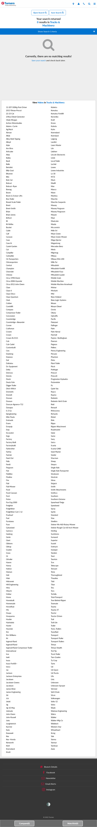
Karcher (9, 727)
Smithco (54, 493)
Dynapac (9, 407)
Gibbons (9, 543)
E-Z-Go (9, 411)
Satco (53, 442)
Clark (8, 300)
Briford (9, 218)
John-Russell (11, 717)
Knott (8, 752)
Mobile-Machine (57, 281)
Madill (53, 183)
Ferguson (9, 468)
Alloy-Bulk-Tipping (13, 139)
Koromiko (54, 117)
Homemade (10, 603)
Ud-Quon (54, 670)
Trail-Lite (54, 622)
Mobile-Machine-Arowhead (61, 284)
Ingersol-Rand (11, 641)
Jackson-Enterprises (14, 676)
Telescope (54, 566)
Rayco (53, 392)
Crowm (9, 332)
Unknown (55, 682)
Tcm (52, 562)
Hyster (8, 626)
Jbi (7, 695)
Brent (8, 205)
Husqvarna (10, 616)
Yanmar (54, 743)
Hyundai (9, 629)
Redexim (54, 398)
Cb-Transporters (12, 259)
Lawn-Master (56, 145)
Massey (54, 205)
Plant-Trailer (55, 363)
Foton (8, 499)
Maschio (54, 199)
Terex (53, 572)
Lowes (53, 167)
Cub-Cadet (10, 344)
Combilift (9, 306)
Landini (53, 142)
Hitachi (9, 591)
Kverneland (55, 132)
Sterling (54, 531)
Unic (52, 679)
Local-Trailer (55, 161)
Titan (53, 584)
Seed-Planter (56, 452)
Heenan (9, 572)
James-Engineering (13, 692)
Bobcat (9, 183)
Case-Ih (9, 243)
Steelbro (54, 521)
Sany (53, 439)
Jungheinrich (11, 724)
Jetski (8, 701)
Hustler (9, 619)
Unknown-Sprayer (58, 686)
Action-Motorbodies (14, 123)
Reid (52, 404)
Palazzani (54, 322)
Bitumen (9, 174)
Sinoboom (55, 474)
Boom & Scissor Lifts (14, 196)
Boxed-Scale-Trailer (13, 202)
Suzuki (53, 543)
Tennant (54, 569)
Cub (7, 341)
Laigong (54, 139)
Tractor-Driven (56, 616)
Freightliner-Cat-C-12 (14, 512)
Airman (9, 132)
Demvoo (9, 373)
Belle (8, 164)
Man (52, 186)
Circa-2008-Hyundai (14, 281)
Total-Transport (56, 597)
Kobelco (54, 107)
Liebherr (54, 151)
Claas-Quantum (12, 297)
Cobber (9, 303)
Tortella (53, 594)
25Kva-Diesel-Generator (15, 117)
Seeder (53, 455)
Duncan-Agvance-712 (14, 404)
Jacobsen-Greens (12, 682)
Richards (54, 414)
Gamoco (9, 531)
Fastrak (9, 455)
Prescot (54, 373)
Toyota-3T (55, 610)
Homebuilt (10, 600)
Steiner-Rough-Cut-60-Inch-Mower (64, 528)
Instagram (48, 789)
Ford (8, 496)
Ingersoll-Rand (11, 645)
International (11, 651)
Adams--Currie (11, 126)
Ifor (7, 632)
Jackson (9, 673)
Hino (8, 588)
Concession (10, 316)
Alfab (8, 136)
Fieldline (9, 474)
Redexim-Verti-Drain (59, 401)
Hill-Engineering (12, 584)
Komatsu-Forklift (57, 114)
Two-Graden (56, 657)
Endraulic (9, 420)
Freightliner (10, 509)
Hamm (8, 562)
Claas (8, 287)
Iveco (8, 667)
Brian (8, 212)
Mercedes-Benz (57, 246)
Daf (7, 360)
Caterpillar (10, 256)
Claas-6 (9, 291)
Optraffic (54, 316)
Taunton (54, 559)
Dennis (9, 376)
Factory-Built (11, 442)
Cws (7, 351)
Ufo (52, 676)
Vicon (53, 695)
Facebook (48, 772)
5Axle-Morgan (11, 120)
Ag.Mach (9, 129)
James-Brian (11, 689)
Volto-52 (54, 701)
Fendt (8, 464)
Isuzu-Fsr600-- (11, 664)
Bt (7, 221)
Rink (52, 420)
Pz (52, 385)
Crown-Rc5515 (12, 338)
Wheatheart (55, 730)
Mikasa (53, 256)
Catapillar (9, 253)
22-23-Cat (10, 114)
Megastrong (55, 243)
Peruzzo (54, 354)
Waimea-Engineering (59, 711)
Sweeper (54, 550)
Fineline (9, 477)
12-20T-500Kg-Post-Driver (16, 107)
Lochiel (53, 164)
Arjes (8, 145)
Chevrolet (10, 272)
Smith (53, 487)
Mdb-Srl (54, 230)
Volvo (53, 705)
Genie (8, 537)
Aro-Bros (9, 148)
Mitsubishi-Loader (58, 275)
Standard (54, 515)
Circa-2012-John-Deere (15, 284)
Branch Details (48, 766)
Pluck (53, 366)
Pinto (53, 360)
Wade (53, 708)
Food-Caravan (11, 493)
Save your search (39, 60)
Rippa (53, 423)
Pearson (54, 341)
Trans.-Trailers (56, 629)
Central (9, 265)
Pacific (53, 319)
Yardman (54, 746)
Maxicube (55, 221)
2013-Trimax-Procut (14, 110)
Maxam (54, 215)
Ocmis (53, 309)
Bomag (9, 189)
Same (53, 436)
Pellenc (53, 347)
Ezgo (8, 436)
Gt (7, 556)
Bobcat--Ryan (11, 186)
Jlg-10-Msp (10, 708)
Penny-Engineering (58, 351)
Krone (53, 123)
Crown (8, 335)
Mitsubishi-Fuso (57, 272)
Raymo (53, 395)
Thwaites (54, 578)
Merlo (53, 249)
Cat (7, 249)
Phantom (54, 357)
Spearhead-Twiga (57, 502)
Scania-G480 (56, 449)
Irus (7, 654)
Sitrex (53, 480)
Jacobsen (9, 679)
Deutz (8, 379)
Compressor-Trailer (13, 313)
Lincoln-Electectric (58, 155)
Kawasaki (9, 733)
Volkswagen (55, 698)
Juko (8, 720)
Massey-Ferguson (57, 208)
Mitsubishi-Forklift (58, 268)
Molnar (53, 287)
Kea (7, 736)
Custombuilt (11, 347)
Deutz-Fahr (10, 382)
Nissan (53, 303)
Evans (8, 423)
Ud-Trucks (55, 673)
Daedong (9, 354)
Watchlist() (72, 823)
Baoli (8, 161)
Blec (7, 177)
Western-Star (56, 727)
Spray (53, 509)
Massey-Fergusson (58, 212)
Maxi (53, 218)
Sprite (53, 512)
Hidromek (10, 581)
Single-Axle (55, 468)
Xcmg (53, 733)
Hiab (8, 578)
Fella (7, 461)
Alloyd (8, 142)
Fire (7, 480)
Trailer (53, 626)
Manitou (54, 196)
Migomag (54, 253)
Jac (7, 670)
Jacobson (9, 686)
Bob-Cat (9, 180)
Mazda (53, 224)
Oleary (53, 313)
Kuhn (53, 129)
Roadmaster (55, 430)
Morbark (54, 291)
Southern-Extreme (58, 499)
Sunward (54, 537)
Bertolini (9, 167)
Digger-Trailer (11, 385)
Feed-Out (9, 458)
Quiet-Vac (55, 389)
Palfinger (54, 325)
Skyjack (54, 483)
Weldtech (54, 724)
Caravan (9, 237)
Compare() (24, 823)
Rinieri (53, 417)
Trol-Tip (54, 651)
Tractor (53, 613)
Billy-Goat (10, 170)
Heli (7, 575)
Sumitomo (55, 534)
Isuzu (8, 660)
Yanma (53, 739)
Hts (7, 610)
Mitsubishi (55, 265)
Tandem (54, 553)
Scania (53, 445)
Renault (54, 407)
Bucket (9, 227)
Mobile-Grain (56, 278)
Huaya (8, 613)
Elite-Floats (10, 417)
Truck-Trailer (55, 654)
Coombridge (11, 319)
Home (8, 597)
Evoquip (9, 426)
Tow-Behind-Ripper (58, 600)
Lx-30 (53, 174)
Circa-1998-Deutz (13, 278)
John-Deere (10, 714)
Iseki (7, 657)
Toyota (53, 607)
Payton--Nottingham (59, 338)
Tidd (52, 581)
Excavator (10, 433)
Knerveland (10, 749)
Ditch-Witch (11, 389)
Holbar (8, 594)
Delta (8, 370)
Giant (8, 540)
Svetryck (54, 547)
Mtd (52, 294)
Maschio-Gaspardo (58, 202)
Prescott (54, 376)
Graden (9, 550)
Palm (53, 328)
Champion (10, 268)
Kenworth (10, 743)
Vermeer (54, 689)
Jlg (7, 705)
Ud (52, 667)
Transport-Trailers (57, 641)
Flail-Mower (10, 487)
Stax (52, 518)
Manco (53, 189)
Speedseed (55, 505)
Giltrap (8, 547)
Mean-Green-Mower (59, 237)
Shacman (54, 458)
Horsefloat (10, 607)
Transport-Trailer (57, 638)
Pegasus (54, 344)
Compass (9, 309)
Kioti (8, 746)
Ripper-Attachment (58, 426)
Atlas (8, 155)
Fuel (7, 518)
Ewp (7, 430)
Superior (54, 540)
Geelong (9, 534)
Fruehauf (9, 515)
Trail (52, 619)
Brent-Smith (11, 208)
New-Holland (56, 297)
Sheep (53, 461)
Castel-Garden (11, 246)
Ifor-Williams (11, 635)
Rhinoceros (55, 411)
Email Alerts (48, 783)
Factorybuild (11, 445)
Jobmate (9, 711)
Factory (9, 439)
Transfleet (54, 632)
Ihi (7, 638)
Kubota (54, 126)
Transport (54, 635)
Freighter (9, 505)
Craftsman (10, 328)
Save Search (57, 13)
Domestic (10, 392)
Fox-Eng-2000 (11, 502)
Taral (52, 556)
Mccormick (55, 227)
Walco (53, 714)
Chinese (9, 275)
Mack (53, 180)
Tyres (53, 664)
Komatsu (54, 110)
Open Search (40, 13)
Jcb (7, 698)
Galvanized (10, 528)
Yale (52, 736)
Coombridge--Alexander (15, 322)
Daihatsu (9, 363)
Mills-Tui (54, 262)
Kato (8, 730)
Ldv (52, 148)
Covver (9, 325)
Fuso (8, 524)
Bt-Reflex (9, 224)
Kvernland (55, 136)
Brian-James (10, 215)
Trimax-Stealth (56, 648)
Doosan (9, 398)
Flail (7, 483)
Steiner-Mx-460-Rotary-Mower (63, 524)
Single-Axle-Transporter (60, 471)
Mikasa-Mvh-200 (57, 259)
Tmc (52, 588)
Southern (54, 496)
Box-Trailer (10, 199)
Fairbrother (10, 449)
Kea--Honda (10, 739)
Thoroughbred (56, 575)
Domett (9, 395)
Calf (7, 234)
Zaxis (53, 749)
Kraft (53, 120)
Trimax (53, 645)
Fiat (7, 471)
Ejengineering (11, 414)
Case (8, 240)
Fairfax (8, 452)
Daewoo (9, 357)
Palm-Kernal (55, 332)
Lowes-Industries (57, 170)
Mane (53, 193)
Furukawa (10, 521)
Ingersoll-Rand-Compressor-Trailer (19, 648)
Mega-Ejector (56, 240)
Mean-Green (56, 234)
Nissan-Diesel (56, 306)
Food (8, 490)
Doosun (9, 401)
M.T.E (53, 177)
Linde (53, 158)
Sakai (53, 433)
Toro (52, 591)
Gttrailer (9, 559)
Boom (8, 193)
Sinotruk (54, 477)
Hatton (9, 569)
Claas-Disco (10, 294)
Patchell (54, 335)
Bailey (8, 158)
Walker (53, 717)
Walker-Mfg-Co (57, 720)
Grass (8, 553)
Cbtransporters (12, 262)
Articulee (9, 151)
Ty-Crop (54, 660)
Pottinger (54, 370)
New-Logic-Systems (58, 300)
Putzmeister (55, 382)
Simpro (53, 464)
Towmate (54, 603)
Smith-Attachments (58, 490)
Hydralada (10, 622)
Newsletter (49, 778)
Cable (8, 230)
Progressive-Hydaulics (59, 379)
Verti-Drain (55, 692)
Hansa (8, 566)
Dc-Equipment (11, 366)
